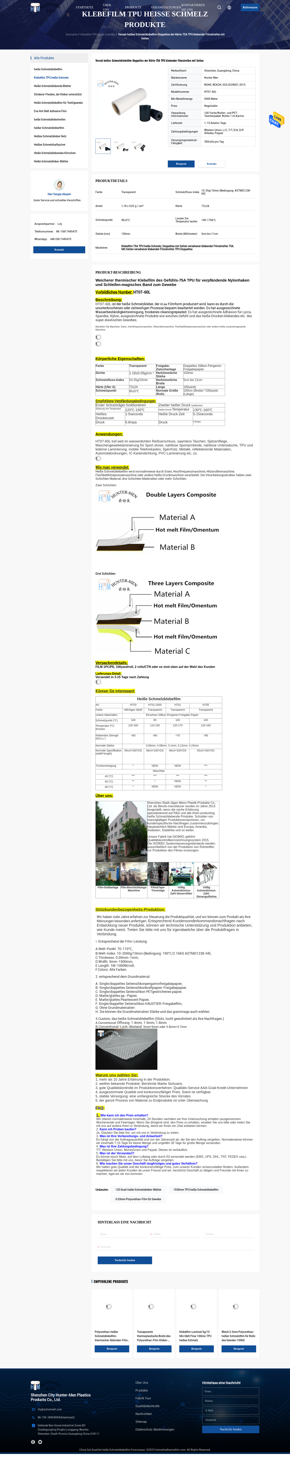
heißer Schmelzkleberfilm (49, 127)
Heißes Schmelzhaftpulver (49, 144)
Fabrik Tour (143, 1398)
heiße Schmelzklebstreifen (49, 119)
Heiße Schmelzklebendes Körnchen (55, 153)
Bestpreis (181, 163)
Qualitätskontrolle (147, 1406)
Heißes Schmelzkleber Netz (50, 136)
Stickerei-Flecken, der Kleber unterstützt (58, 94)
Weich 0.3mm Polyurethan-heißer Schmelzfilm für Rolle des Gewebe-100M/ (238, 1336)
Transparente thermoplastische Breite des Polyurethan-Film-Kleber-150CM (153, 1336)
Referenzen (250, 7)
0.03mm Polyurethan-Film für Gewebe (138, 1199)
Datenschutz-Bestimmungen (154, 1429)
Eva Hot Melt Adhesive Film (50, 111)
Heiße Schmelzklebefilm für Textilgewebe (58, 102)
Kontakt (59, 249)
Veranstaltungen (166, 7)
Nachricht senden (125, 1260)
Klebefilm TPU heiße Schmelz (97, 34)
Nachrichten (143, 1414)
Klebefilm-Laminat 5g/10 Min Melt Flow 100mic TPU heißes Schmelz (195, 1336)
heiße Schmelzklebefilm (48, 69)
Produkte (141, 1390)
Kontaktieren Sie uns (193, 7)
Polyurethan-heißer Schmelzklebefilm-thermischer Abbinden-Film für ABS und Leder (111, 1336)
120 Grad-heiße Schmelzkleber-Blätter (138, 1189)
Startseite (84, 7)
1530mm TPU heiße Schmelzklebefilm (195, 1189)
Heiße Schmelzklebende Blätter (52, 86)
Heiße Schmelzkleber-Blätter (51, 161)
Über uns (141, 1382)
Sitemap (141, 1421)
